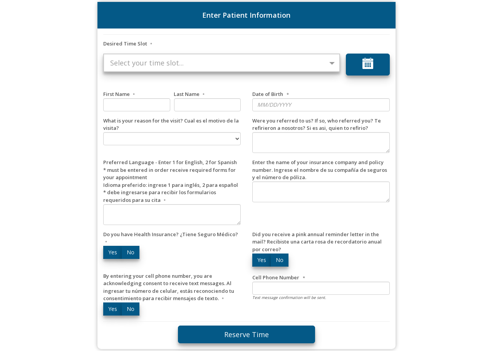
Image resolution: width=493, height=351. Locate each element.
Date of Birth (267, 94)
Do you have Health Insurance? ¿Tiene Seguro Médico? (170, 238)
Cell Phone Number (275, 277)
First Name (119, 94)
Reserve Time (246, 334)
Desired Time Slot (127, 43)
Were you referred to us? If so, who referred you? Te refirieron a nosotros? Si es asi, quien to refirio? (316, 124)
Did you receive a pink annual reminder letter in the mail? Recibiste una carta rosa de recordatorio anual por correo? (317, 242)
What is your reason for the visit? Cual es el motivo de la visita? (171, 124)
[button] (221, 63)
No (130, 252)
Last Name (189, 94)
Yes (112, 252)
